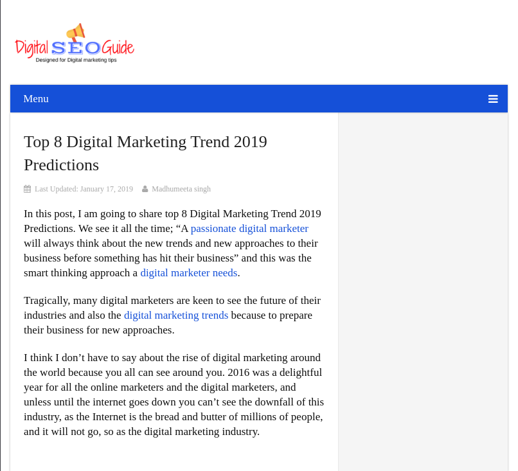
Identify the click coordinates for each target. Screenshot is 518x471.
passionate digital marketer (249, 228)
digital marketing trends (176, 315)
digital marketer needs (188, 273)
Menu (36, 99)
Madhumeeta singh (181, 188)
